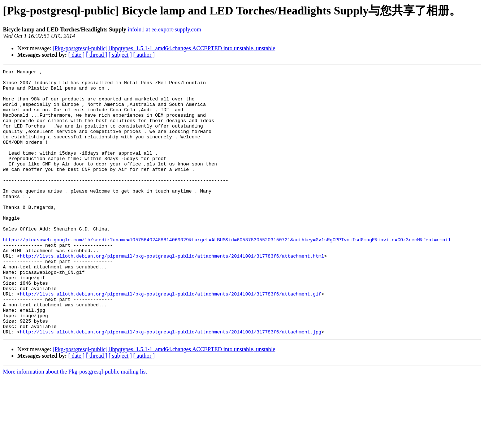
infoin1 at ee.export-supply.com (164, 29)
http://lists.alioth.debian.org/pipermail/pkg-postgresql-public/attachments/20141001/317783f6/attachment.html (172, 293)
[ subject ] (120, 55)
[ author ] (144, 55)
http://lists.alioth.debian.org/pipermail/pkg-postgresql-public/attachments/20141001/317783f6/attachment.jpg (170, 385)
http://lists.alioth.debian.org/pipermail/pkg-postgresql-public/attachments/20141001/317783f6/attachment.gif (170, 339)
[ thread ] (96, 55)
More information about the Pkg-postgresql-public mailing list (75, 425)
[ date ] (76, 55)
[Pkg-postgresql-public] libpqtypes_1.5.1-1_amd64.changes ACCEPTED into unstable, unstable (164, 48)
